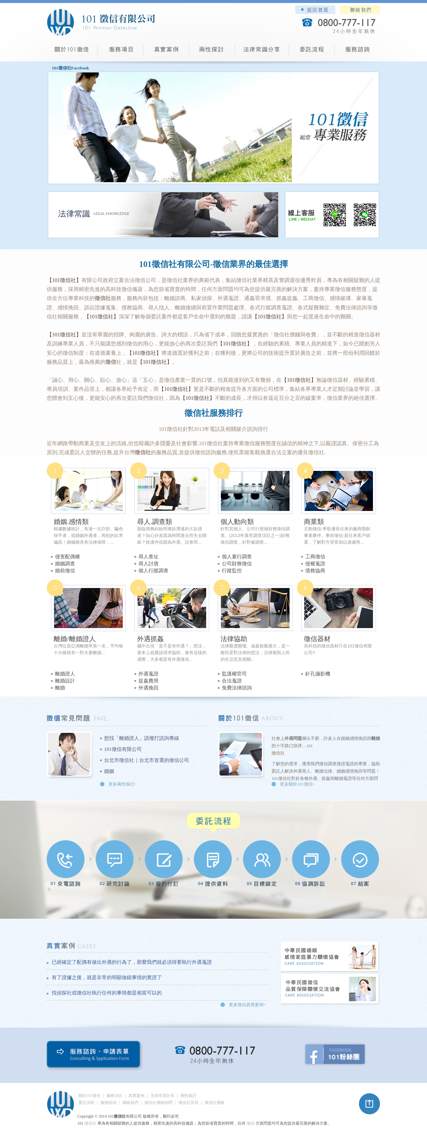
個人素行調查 (237, 556)
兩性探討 (212, 51)
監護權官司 (234, 673)
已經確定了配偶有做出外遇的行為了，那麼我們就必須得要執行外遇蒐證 (132, 962)
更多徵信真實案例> (247, 1004)
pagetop (369, 1104)
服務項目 (120, 51)
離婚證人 (65, 673)
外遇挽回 (148, 687)
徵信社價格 (214, 1102)
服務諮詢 (357, 51)
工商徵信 (315, 556)
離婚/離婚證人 (75, 638)
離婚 (60, 687)
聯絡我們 (360, 9)
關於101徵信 (89, 1095)
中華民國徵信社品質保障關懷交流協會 (330, 989)
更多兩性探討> (122, 784)
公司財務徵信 (237, 563)
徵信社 (175, 429)
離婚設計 (65, 680)
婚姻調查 (65, 563)
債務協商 (315, 570)
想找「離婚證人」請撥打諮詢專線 (141, 738)
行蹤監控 (232, 570)
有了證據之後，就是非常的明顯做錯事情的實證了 (107, 977)
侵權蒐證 (315, 563)
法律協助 (234, 638)
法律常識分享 (262, 51)
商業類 (314, 521)
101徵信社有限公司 (101, 22)
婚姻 (109, 771)
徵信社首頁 (188, 1102)
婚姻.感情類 (71, 521)
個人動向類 (237, 521)
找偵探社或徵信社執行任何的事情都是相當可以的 (107, 992)
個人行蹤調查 (153, 570)
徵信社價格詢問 (158, 1102)
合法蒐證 (232, 680)
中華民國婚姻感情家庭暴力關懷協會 (330, 957)
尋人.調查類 (154, 521)
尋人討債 (148, 563)
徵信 (251, 1123)
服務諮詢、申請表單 (95, 1056)
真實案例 (166, 51)
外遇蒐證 (148, 673)
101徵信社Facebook (70, 67)
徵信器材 (317, 638)
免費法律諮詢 (237, 687)
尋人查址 (148, 556)
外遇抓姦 (150, 638)
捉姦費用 (148, 680)
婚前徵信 (65, 570)
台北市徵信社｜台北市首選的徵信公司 (146, 760)
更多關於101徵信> (297, 784)
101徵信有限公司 (123, 749)
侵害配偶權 (67, 556)
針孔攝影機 (317, 673)
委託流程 (312, 51)
